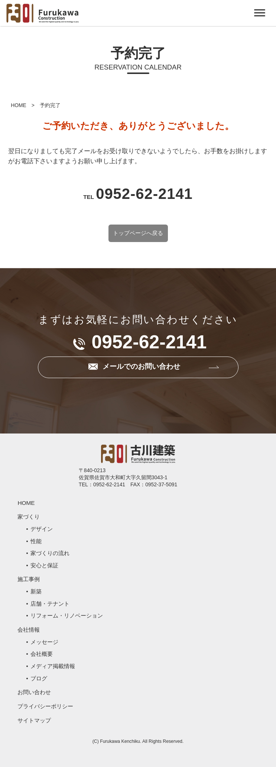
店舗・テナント (49, 603)
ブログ (38, 678)
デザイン (41, 529)
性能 (36, 541)
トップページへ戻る (138, 233)
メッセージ (44, 642)
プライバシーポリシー (45, 706)
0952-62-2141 (144, 194)
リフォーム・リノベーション (66, 615)
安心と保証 (44, 565)
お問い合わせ (34, 692)
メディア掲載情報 (52, 666)
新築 (36, 591)
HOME (18, 105)
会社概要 (41, 654)
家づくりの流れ (49, 553)
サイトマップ (34, 720)
